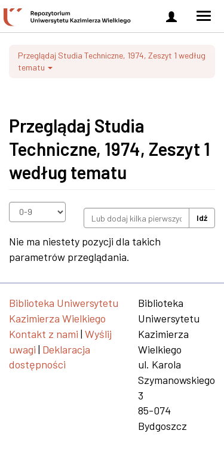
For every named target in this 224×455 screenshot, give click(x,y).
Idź (202, 218)
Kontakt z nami (43, 333)
